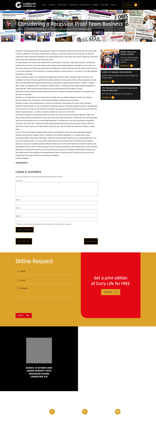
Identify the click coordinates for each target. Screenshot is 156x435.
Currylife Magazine (56, 420)
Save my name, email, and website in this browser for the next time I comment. (44, 224)
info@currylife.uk (128, 410)
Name (18, 200)
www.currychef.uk (22, 425)
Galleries (96, 5)
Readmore (127, 65)
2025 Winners (86, 5)
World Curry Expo (89, 420)
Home (45, 5)
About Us (52, 5)
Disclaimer (123, 426)
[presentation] (33, 304)
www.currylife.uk (22, 422)
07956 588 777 (94, 410)
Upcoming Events (104, 420)
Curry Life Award (65, 426)
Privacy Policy (135, 426)
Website (18, 216)
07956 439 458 (94, 413)
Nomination (74, 5)
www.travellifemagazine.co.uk (27, 428)
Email (18, 208)
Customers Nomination (37, 29)
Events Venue (118, 420)
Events (114, 5)
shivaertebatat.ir (22, 163)
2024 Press (105, 5)
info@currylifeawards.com (131, 413)
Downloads (132, 4)
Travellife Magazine (73, 420)
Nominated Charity (133, 420)
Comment (19, 181)
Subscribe (110, 292)
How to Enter (63, 5)
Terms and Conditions (109, 426)
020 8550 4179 (62, 411)
